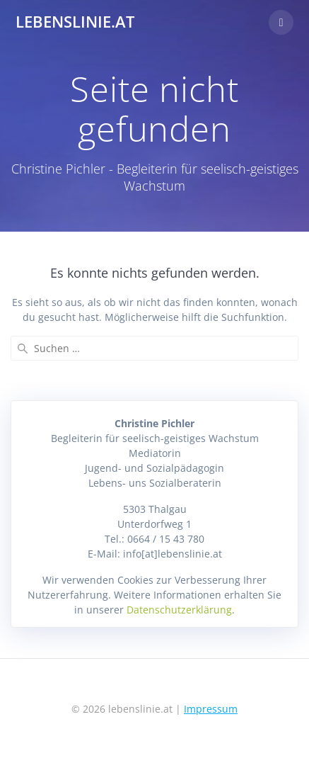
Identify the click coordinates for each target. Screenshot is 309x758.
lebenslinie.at (75, 22)
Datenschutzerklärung (179, 609)
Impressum (211, 708)
